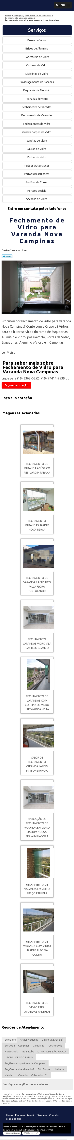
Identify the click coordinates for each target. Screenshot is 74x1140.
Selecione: (10, 1039)
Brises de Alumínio (37, 48)
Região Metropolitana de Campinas (25, 1063)
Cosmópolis (55, 1045)
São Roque (44, 1069)
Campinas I (39, 1045)
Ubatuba (59, 1069)
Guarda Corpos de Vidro (37, 132)
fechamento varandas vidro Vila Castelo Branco (37, 643)
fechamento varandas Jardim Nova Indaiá (37, 525)
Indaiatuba (28, 1051)
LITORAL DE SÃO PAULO (51, 1051)
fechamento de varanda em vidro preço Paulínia (37, 889)
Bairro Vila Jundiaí (52, 1039)
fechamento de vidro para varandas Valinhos (37, 1007)
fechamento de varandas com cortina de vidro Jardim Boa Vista (37, 703)
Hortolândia (12, 1051)
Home (9, 1115)
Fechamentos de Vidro (37, 123)
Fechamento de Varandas (37, 115)
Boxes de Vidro (37, 40)
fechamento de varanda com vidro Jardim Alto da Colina (37, 948)
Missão (31, 1115)
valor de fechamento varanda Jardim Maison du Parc (37, 764)
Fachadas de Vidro (37, 98)
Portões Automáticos (37, 165)
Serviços (37, 30)
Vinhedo (23, 1075)
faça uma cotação (16, 385)
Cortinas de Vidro (37, 65)
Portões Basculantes (37, 174)
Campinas (23, 1045)
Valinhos (10, 1075)
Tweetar (7, 256)
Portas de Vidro (37, 157)
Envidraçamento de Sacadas (37, 82)
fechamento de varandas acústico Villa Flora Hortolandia (37, 584)
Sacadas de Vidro (37, 199)
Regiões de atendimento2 (19, 1069)
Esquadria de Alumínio (37, 90)
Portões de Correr (37, 182)
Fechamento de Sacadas (37, 107)
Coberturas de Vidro (37, 57)
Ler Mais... (8, 352)
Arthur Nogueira (29, 1039)
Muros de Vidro (37, 148)
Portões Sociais (37, 190)
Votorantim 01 (39, 1075)
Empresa (20, 1115)
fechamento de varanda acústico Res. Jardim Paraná (37, 468)
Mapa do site (13, 1118)
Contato (54, 1115)
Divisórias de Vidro (37, 73)
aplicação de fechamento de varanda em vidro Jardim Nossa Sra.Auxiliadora (37, 827)
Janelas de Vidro (37, 140)
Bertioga (10, 1045)
